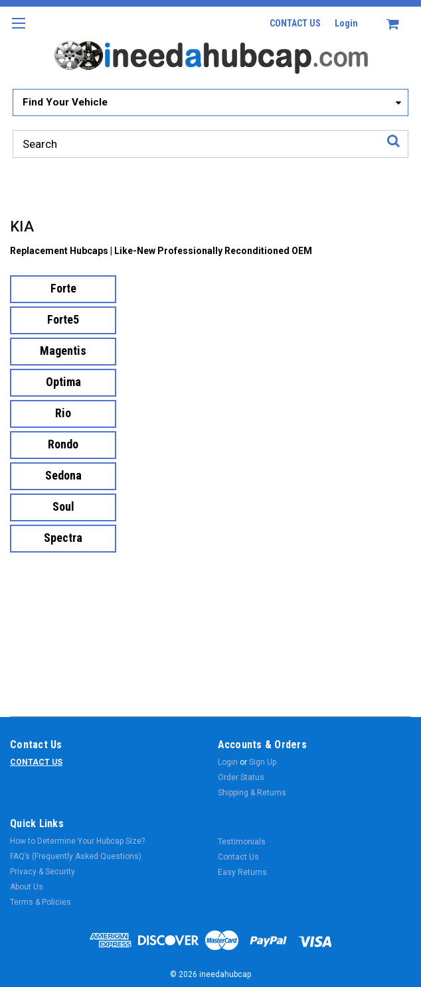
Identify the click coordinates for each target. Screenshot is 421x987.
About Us (26, 886)
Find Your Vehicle (65, 102)
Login (346, 23)
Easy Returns (242, 872)
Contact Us (238, 857)
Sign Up (262, 762)
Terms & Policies (40, 902)
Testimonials (242, 841)
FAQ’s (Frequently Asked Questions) (75, 856)
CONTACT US (295, 23)
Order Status (241, 777)
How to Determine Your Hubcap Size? (77, 841)
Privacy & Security (42, 871)
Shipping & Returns (252, 792)
